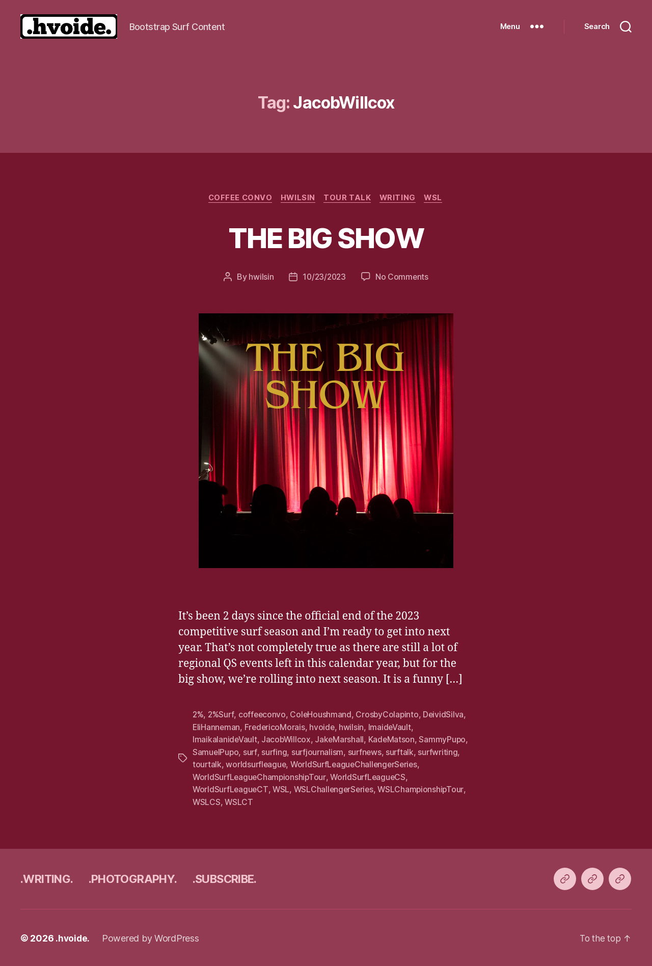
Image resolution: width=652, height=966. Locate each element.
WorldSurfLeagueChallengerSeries (357, 764)
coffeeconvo (263, 715)
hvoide (324, 727)
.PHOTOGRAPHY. (143, 877)
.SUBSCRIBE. (244, 877)
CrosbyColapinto (390, 715)
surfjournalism (319, 752)
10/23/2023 (323, 278)
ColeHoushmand (323, 715)
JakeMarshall (341, 740)
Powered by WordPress (151, 937)
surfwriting (441, 752)
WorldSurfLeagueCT (231, 789)
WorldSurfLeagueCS (371, 776)
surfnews (366, 752)
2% (198, 715)
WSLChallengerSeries (337, 789)
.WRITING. (49, 877)
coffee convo (236, 198)
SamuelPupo (216, 752)
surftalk (403, 752)
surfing (275, 752)
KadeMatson (393, 740)
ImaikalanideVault (225, 740)
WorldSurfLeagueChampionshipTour (261, 776)
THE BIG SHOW (326, 237)
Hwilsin (297, 198)
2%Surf (221, 715)
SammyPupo (445, 740)
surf (251, 752)
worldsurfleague (257, 764)
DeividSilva (447, 715)
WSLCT (239, 801)
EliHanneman (217, 727)
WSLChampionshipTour (425, 789)
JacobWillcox (287, 740)
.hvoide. (73, 937)
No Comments (403, 278)
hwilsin (259, 278)
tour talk (348, 198)
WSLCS (207, 801)
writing (400, 198)
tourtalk (207, 764)
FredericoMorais (276, 727)
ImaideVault (392, 727)
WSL (438, 198)
